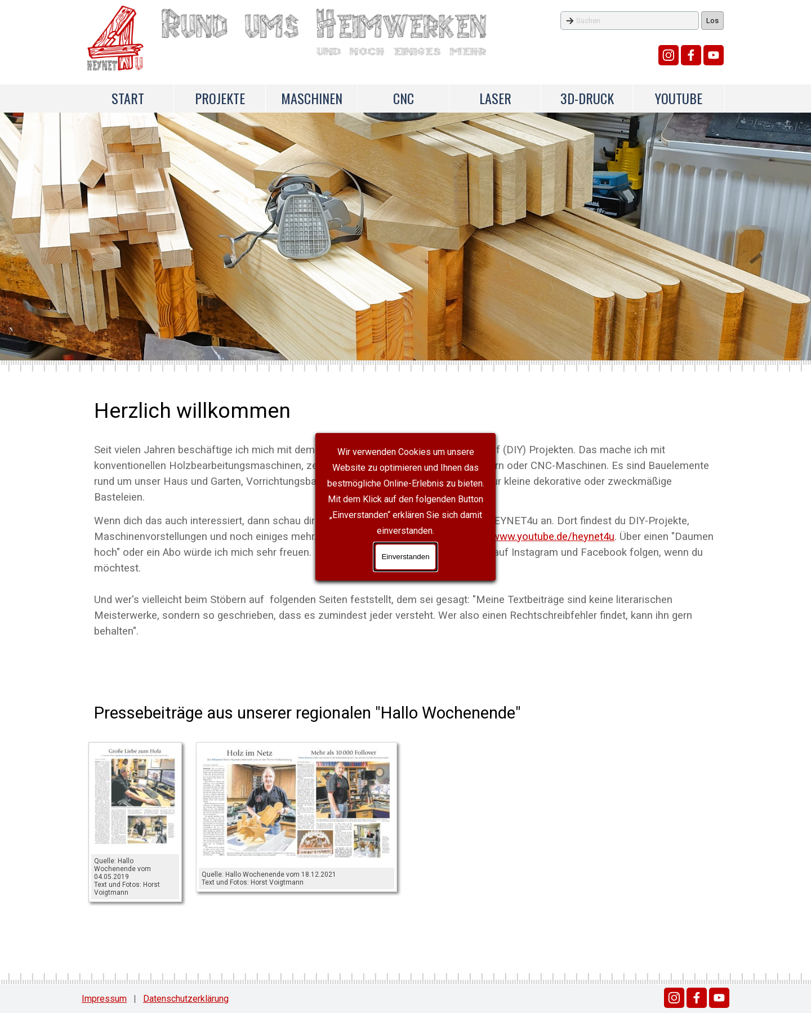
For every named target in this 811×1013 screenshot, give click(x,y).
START (128, 98)
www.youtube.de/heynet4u (553, 536)
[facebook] (691, 55)
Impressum (104, 998)
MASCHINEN (311, 98)
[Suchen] (629, 20)
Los (712, 20)
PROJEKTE (220, 98)
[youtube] (713, 55)
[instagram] (668, 55)
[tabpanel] (405, 517)
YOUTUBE (678, 98)
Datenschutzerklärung (186, 998)
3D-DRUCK (587, 98)
